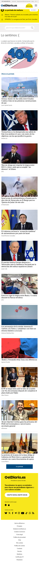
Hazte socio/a (29, 5)
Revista (19, 551)
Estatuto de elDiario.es (19, 529)
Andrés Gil (4, 138)
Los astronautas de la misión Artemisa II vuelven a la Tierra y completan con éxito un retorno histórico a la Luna (18, 329)
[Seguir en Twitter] (9, 513)
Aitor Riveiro (5, 395)
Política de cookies (19, 545)
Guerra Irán (14, 1)
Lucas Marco (5, 461)
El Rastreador (5, 204)
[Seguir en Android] (6, 505)
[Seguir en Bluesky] (6, 513)
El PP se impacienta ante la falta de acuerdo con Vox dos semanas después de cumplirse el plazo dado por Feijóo (19, 391)
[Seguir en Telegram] (16, 513)
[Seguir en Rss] (33, 513)
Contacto (19, 548)
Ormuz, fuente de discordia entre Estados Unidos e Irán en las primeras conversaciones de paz (18, 101)
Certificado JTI (20, 557)
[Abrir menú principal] (36, 5)
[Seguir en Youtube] (22, 513)
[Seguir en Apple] (9, 505)
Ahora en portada (7, 74)
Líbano (32, 1)
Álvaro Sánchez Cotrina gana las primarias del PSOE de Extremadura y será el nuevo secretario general (19, 424)
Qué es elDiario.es (19, 523)
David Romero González (8, 236)
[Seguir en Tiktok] (26, 513)
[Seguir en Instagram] (19, 513)
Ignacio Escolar (5, 362)
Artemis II (36, 1)
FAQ (19, 540)
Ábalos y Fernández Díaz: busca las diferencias (19, 360)
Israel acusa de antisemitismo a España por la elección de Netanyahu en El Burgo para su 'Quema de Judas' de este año (19, 200)
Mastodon (20, 560)
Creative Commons (19, 531)
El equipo (19, 526)
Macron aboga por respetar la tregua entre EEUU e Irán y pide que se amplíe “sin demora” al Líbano (17, 167)
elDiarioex (4, 428)
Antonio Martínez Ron (7, 333)
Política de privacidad (19, 537)
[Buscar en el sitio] (17, 28)
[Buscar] (32, 28)
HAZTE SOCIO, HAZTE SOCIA (17, 495)
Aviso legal (19, 534)
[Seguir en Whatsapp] (30, 513)
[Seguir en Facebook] (12, 513)
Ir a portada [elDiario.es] (19, 466)
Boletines (19, 554)
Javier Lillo (4, 269)
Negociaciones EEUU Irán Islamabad (23, 1)
